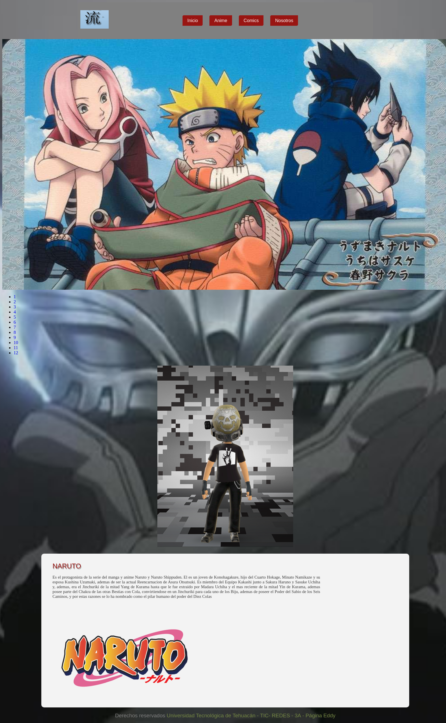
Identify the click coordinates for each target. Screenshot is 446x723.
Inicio (192, 20)
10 (16, 342)
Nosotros (284, 20)
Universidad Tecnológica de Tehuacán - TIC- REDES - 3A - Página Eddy (250, 715)
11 (16, 347)
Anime (220, 20)
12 (16, 352)
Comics (251, 20)
